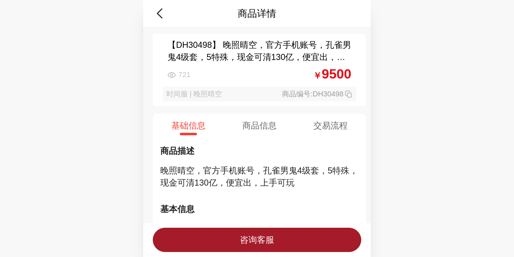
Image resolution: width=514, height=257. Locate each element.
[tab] (188, 126)
